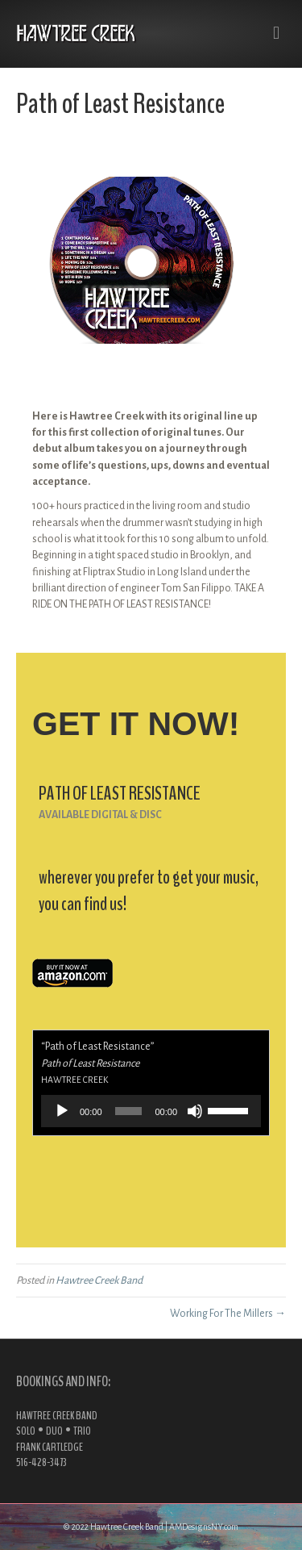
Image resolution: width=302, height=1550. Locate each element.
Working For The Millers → (228, 1313)
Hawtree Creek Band (99, 1280)
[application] (151, 1111)
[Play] (62, 1111)
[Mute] (195, 1111)
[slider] (129, 1111)
